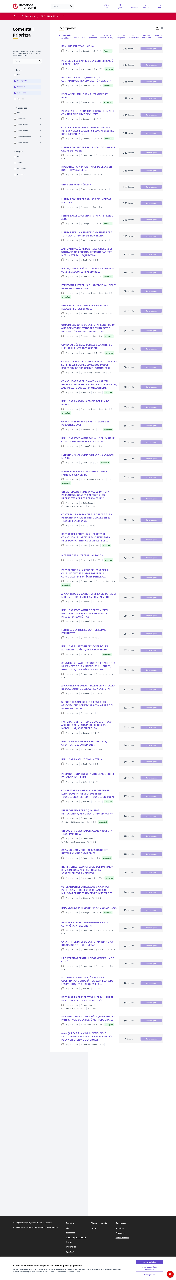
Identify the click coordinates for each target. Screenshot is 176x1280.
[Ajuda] (119, 6)
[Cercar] (62, 6)
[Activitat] (146, 6)
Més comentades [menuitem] (134, 36)
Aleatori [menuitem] (76, 38)
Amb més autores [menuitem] (159, 36)
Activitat (120, 1228)
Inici (67, 1228)
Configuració (149, 1275)
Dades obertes (122, 1237)
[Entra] (160, 6)
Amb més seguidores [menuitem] (146, 36)
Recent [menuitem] (84, 38)
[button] (17, 70)
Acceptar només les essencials (150, 1268)
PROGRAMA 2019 (49, 16)
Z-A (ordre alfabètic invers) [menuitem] (106, 36)
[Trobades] (134, 6)
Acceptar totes (150, 1262)
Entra (93, 1228)
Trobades (120, 1233)
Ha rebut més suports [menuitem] (65, 36)
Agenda (70, 1251)
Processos (30, 16)
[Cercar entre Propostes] (27, 61)
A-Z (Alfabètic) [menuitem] (93, 36)
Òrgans (69, 1242)
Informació (71, 1246)
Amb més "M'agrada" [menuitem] (121, 36)
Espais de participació (76, 1237)
